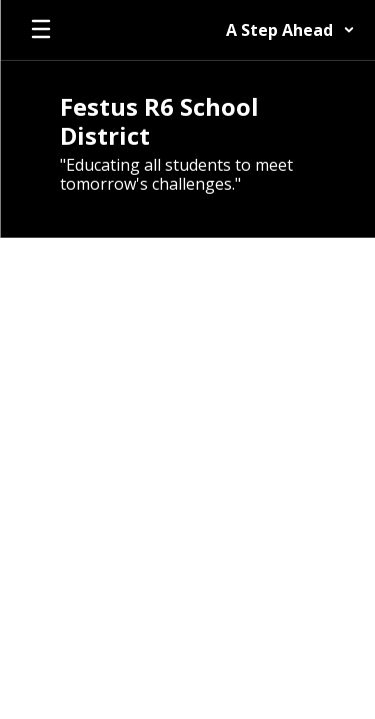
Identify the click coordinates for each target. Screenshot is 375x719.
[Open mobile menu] (41, 30)
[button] (290, 30)
